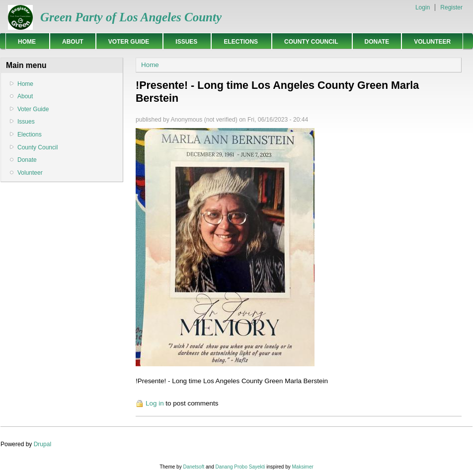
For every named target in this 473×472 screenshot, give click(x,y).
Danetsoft (193, 467)
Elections (239, 41)
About (72, 41)
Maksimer (302, 467)
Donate (377, 41)
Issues (184, 41)
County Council (309, 41)
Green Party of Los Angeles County (131, 17)
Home (25, 41)
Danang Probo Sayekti (240, 467)
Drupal (42, 444)
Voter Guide (127, 41)
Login (422, 7)
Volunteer (432, 41)
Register (451, 7)
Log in (155, 403)
